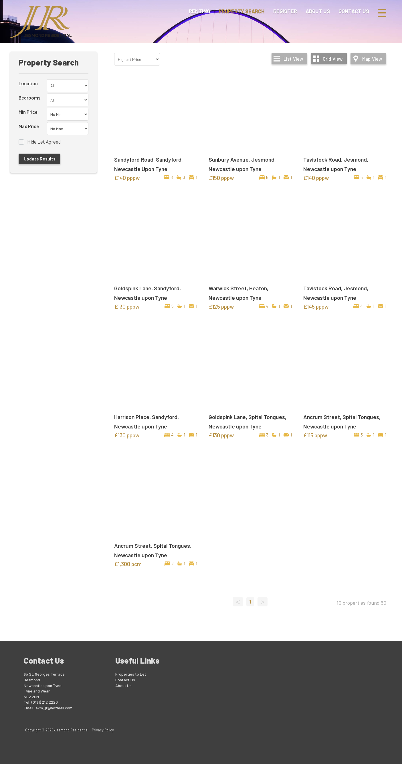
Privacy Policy (103, 730)
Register (285, 12)
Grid (332, 58)
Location (28, 83)
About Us (318, 12)
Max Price (29, 126)
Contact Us (353, 12)
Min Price (28, 112)
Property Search (242, 12)
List (293, 58)
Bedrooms (30, 97)
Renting (199, 12)
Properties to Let (130, 674)
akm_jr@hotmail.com (53, 707)
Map (372, 58)
